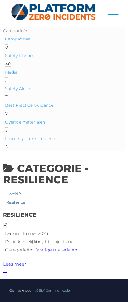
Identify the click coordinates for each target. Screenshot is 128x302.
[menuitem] (110, 12)
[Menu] (110, 12)
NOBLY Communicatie (51, 290)
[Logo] (53, 12)
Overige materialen (55, 250)
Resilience (19, 215)
